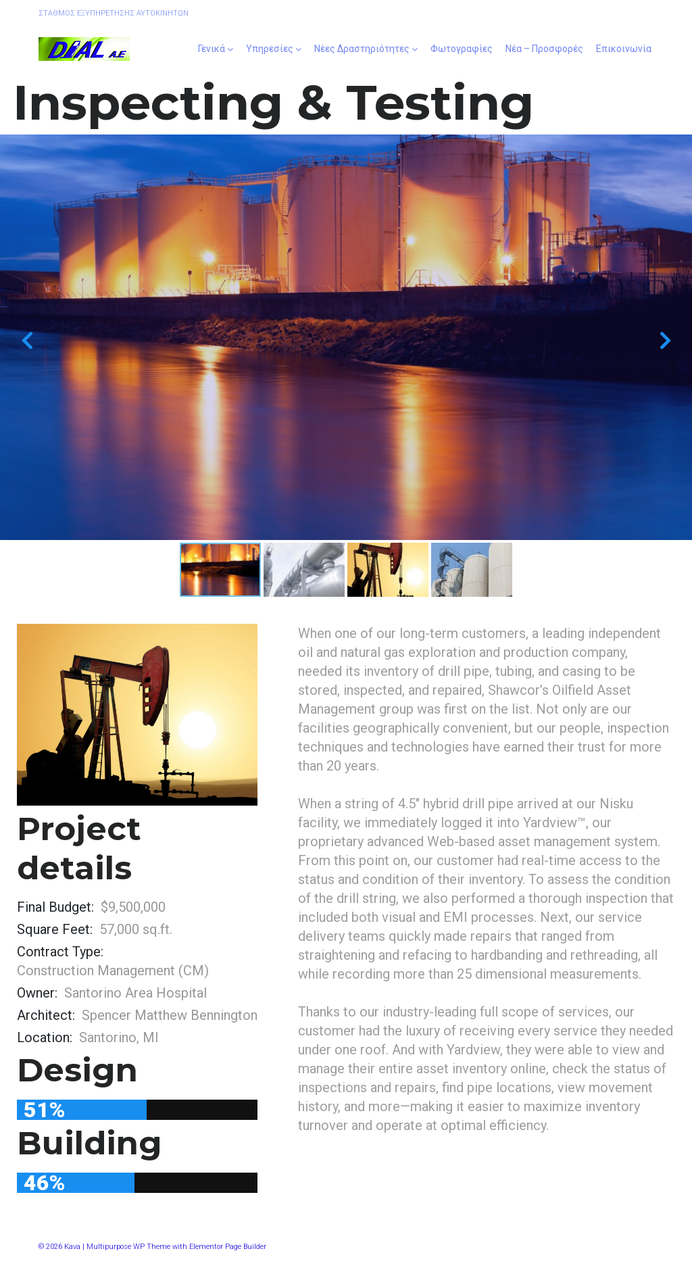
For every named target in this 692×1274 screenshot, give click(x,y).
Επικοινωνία (623, 48)
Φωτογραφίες (461, 48)
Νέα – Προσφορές (544, 48)
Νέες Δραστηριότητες (362, 48)
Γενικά (211, 48)
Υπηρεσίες (269, 48)
